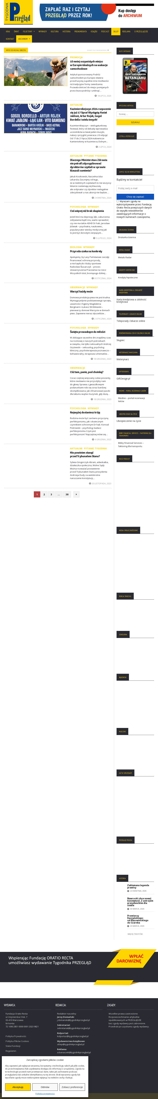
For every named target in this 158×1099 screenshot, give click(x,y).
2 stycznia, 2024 (101, 318)
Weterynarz (123, 359)
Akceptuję (17, 1087)
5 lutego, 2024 (102, 238)
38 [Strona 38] (67, 494)
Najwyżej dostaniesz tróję (85, 412)
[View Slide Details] (95, 12)
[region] (95, 12)
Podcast (105, 31)
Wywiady (43, 31)
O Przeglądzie (141, 31)
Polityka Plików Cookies (17, 1040)
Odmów (45, 1087)
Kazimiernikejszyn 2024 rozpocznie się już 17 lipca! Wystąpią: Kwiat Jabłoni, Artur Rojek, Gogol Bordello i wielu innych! (90, 114)
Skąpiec (121, 340)
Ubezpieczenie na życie (129, 420)
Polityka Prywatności (16, 1035)
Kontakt (10, 38)
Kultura (55, 31)
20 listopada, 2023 (100, 483)
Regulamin (11, 1050)
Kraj (8, 31)
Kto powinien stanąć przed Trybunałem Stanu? (85, 454)
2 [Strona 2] (44, 494)
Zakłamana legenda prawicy (138, 886)
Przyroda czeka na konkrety (86, 251)
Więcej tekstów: (135, 934)
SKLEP (115, 31)
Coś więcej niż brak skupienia (87, 211)
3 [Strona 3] (51, 494)
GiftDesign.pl (123, 378)
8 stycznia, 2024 (101, 278)
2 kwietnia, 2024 (101, 197)
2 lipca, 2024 (103, 146)
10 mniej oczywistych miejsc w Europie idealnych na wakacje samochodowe (88, 65)
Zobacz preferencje (72, 1087)
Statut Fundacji (13, 1045)
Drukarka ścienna (127, 237)
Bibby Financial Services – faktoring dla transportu (131, 444)
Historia (66, 31)
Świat (16, 31)
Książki (94, 31)
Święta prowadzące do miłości (87, 332)
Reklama (126, 31)
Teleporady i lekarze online (131, 320)
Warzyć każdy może (81, 291)
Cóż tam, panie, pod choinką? (86, 372)
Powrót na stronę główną (98, 50)
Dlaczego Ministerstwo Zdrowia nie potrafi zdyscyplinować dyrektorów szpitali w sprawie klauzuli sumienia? (88, 165)
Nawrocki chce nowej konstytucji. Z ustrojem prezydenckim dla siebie (140, 902)
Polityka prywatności (45, 1093)
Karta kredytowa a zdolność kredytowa (131, 300)
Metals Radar (125, 257)
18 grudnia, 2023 (101, 358)
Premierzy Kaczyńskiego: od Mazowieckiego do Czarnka (137, 919)
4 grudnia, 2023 (101, 439)
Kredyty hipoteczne (128, 277)
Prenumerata (80, 31)
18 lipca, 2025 (103, 95)
